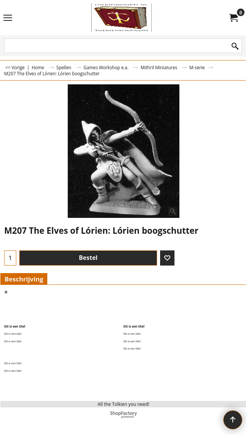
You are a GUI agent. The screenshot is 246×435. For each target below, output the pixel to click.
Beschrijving (24, 279)
